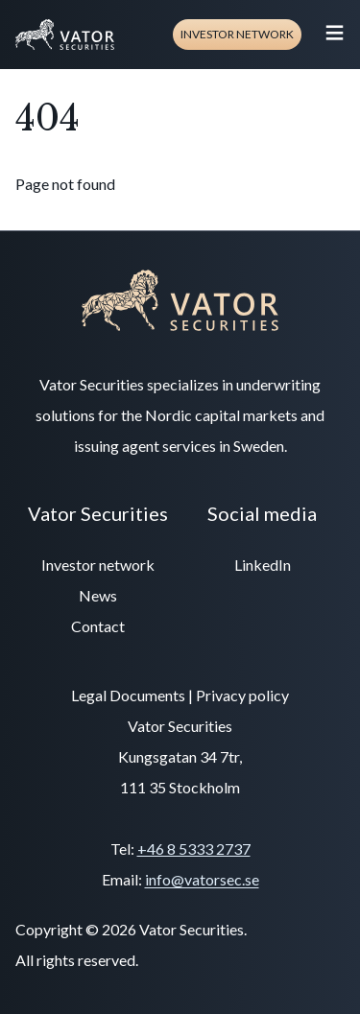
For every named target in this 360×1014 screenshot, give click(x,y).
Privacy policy (242, 695)
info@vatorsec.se (202, 879)
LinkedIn (262, 564)
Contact (98, 626)
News (98, 595)
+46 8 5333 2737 (194, 848)
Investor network (237, 34)
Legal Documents (128, 695)
